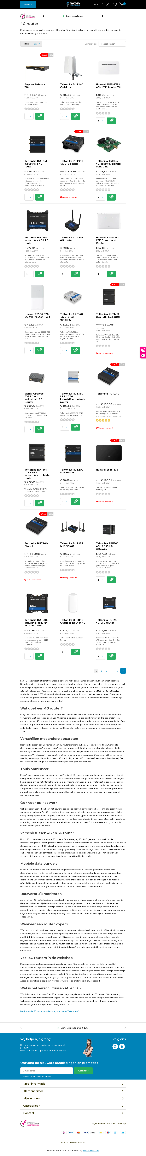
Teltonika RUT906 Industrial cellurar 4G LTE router (36, 623)
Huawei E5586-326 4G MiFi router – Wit (37, 315)
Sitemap (122, 1123)
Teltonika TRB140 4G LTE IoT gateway (71, 317)
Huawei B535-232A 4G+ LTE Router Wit (109, 86)
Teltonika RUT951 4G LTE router (107, 621)
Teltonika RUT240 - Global (36, 545)
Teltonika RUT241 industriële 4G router (35, 164)
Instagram (115, 1046)
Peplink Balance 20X (34, 86)
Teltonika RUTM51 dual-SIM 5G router (108, 315)
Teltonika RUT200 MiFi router (71, 471)
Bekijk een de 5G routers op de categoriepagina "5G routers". (50, 1011)
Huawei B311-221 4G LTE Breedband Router (108, 240)
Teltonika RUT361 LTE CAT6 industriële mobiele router (36, 473)
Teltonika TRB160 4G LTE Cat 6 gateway (107, 546)
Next (123, 671)
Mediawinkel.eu (77, 1142)
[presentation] (45, 16)
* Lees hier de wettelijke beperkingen (36, 1076)
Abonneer (83, 1070)
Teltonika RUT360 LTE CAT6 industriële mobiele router (72, 397)
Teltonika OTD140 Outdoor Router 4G (72, 621)
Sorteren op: (91, 43)
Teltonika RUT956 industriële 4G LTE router (36, 240)
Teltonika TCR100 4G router (71, 239)
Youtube (122, 1046)
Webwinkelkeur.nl (91, 1150)
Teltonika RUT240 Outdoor (71, 86)
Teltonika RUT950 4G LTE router (71, 162)
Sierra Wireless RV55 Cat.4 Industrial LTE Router (34, 397)
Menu (27, 4)
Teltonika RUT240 (107, 393)
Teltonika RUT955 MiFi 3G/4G (71, 545)
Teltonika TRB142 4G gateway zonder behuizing (108, 164)
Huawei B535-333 (107, 469)
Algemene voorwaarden (104, 1123)
